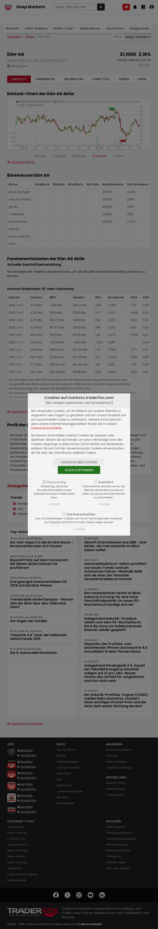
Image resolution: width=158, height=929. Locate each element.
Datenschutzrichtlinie (46, 428)
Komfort (106, 482)
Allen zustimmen (79, 470)
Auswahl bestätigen (79, 462)
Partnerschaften (81, 514)
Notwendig (56, 482)
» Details (54, 504)
